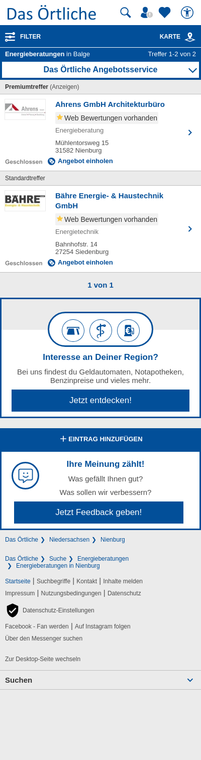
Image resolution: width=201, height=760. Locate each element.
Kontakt (86, 581)
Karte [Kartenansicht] (178, 36)
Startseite (18, 581)
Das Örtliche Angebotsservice (100, 69)
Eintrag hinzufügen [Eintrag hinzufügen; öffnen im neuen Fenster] (100, 440)
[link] (190, 37)
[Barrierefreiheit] (188, 12)
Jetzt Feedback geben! (98, 512)
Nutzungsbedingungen (71, 593)
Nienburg (112, 539)
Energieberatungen (103, 558)
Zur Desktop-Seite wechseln (42, 659)
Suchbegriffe (53, 581)
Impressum (20, 593)
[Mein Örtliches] (148, 12)
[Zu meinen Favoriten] (165, 12)
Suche (57, 558)
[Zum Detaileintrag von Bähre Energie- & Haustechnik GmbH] (100, 229)
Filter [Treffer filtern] (30, 36)
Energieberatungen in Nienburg (58, 565)
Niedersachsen (69, 539)
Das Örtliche (21, 539)
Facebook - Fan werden (37, 626)
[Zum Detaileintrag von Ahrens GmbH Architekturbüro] (100, 132)
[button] (49, 610)
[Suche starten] (125, 12)
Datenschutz (124, 593)
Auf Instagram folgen (103, 626)
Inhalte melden (123, 581)
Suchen (18, 680)
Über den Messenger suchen (43, 638)
